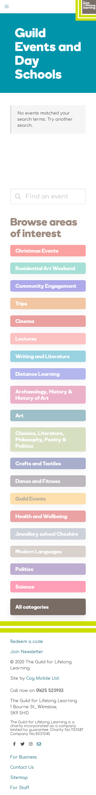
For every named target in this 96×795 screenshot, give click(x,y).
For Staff (19, 788)
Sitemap (19, 777)
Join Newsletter (26, 652)
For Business (23, 757)
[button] (6, 6)
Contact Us (22, 767)
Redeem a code (26, 641)
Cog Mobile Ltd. (43, 678)
